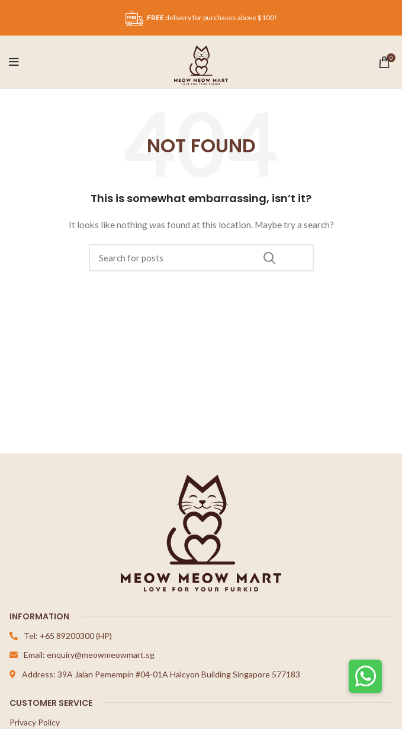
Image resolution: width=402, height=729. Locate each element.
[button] (365, 676)
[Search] (201, 257)
